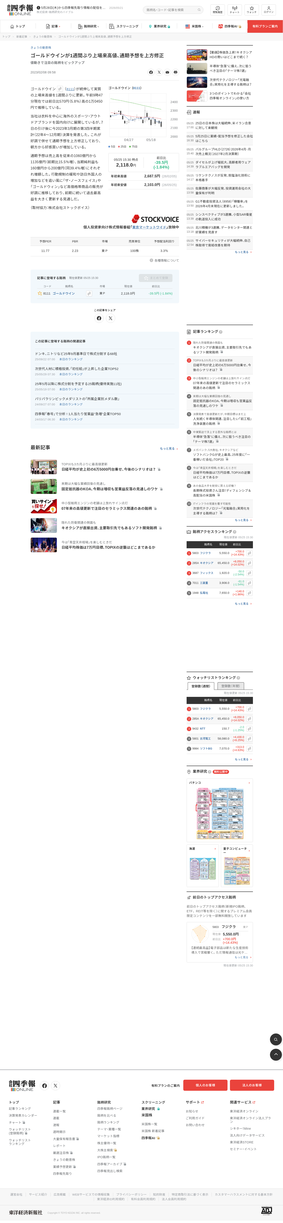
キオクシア (206, 563)
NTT (202, 728)
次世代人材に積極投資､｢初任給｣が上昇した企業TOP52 (77, 368)
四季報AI (229, 26)
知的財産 (192, 1194)
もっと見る (167, 448)
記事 (53, 26)
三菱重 (204, 583)
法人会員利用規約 (208, 1198)
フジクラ (205, 553)
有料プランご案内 (265, 26)
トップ (18, 26)
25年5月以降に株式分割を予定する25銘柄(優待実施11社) (78, 383)
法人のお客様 (254, 1085)
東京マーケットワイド (148, 227)
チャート (235, 10)
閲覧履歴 (218, 9)
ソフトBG (206, 748)
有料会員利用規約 (176, 1198)
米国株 (194, 27)
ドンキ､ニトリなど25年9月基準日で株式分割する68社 (76, 353)
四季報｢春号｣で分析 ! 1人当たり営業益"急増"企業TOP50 (78, 413)
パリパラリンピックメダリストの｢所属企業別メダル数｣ (77, 398)
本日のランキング (71, 358)
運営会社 (46, 1194)
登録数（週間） (200, 686)
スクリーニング (124, 26)
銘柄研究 (88, 26)
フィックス (206, 573)
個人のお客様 (210, 1085)
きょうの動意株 (42, 36)
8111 (136, 88)
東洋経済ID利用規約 (143, 1198)
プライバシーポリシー (164, 1194)
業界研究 (159, 26)
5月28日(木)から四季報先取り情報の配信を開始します (74, 8)
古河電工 (205, 738)
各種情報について (167, 260)
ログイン (269, 9)
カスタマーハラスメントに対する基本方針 (92, 1198)
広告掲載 (90, 1194)
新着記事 (21, 36)
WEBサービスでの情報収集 (122, 1194)
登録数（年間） (230, 686)
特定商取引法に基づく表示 (224, 1194)
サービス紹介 (68, 1194)
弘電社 (204, 592)
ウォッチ (252, 9)
